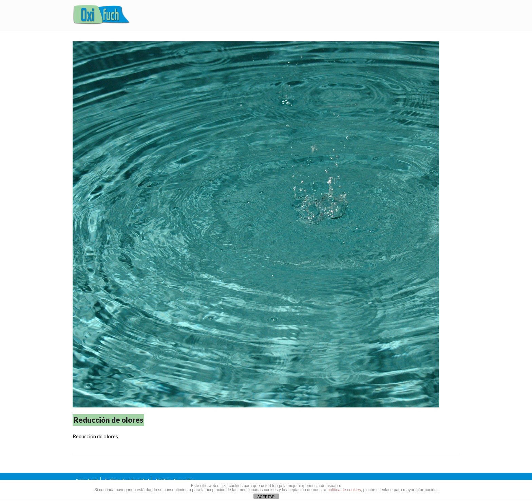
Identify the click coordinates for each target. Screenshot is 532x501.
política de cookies (344, 489)
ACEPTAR (265, 497)
